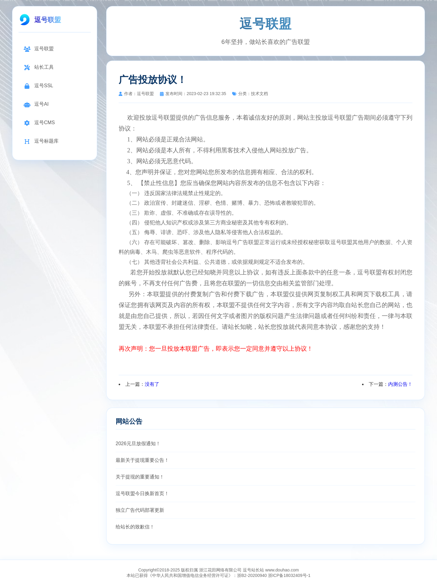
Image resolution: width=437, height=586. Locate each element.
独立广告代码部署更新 (140, 510)
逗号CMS (39, 123)
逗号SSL (38, 86)
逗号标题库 (41, 141)
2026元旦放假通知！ (138, 443)
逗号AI (36, 104)
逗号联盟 (38, 49)
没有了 (152, 384)
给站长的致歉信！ (135, 526)
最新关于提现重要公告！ (142, 460)
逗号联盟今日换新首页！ (142, 493)
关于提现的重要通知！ (140, 476)
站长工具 (38, 67)
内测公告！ (400, 384)
